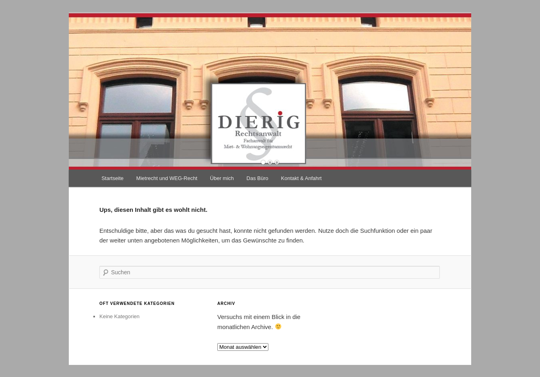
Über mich (222, 178)
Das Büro (257, 178)
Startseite (112, 178)
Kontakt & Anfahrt (301, 178)
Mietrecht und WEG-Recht (167, 178)
